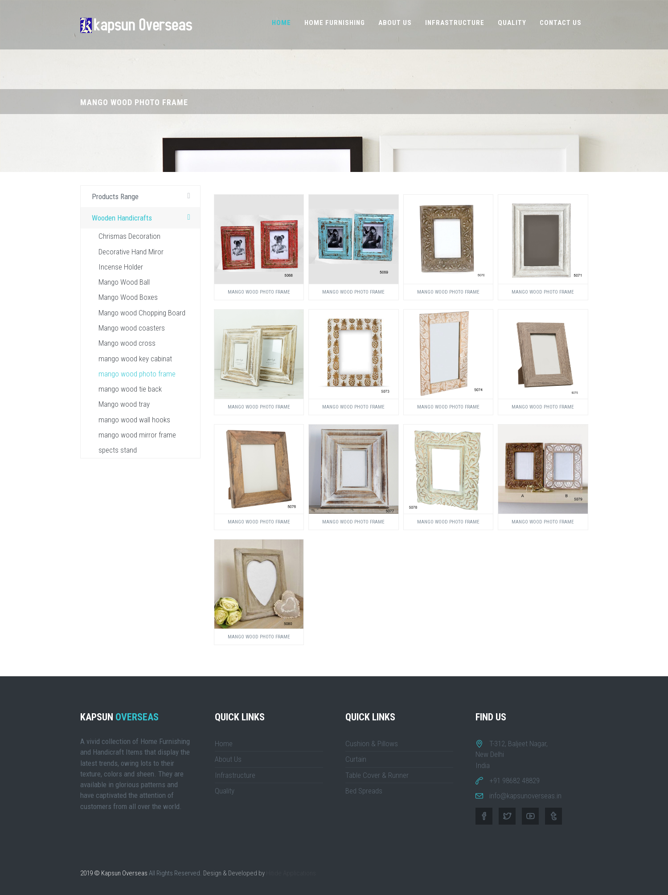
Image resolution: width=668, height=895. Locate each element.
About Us (395, 23)
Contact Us (561, 23)
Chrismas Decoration (129, 236)
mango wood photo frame (137, 373)
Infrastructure (454, 23)
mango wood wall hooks (134, 419)
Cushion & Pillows (371, 743)
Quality (512, 23)
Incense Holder (120, 266)
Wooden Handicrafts (144, 217)
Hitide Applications (291, 873)
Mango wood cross (127, 343)
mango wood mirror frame (137, 434)
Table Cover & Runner (377, 775)
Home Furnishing (334, 23)
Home (281, 23)
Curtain (355, 759)
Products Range (144, 196)
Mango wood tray (124, 404)
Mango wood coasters (131, 327)
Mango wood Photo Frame (259, 292)
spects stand (117, 449)
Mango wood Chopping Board (141, 312)
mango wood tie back (130, 388)
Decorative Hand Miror (131, 251)
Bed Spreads (363, 790)
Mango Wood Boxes (128, 297)
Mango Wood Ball (124, 282)
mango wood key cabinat (135, 358)
